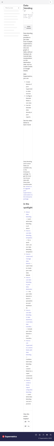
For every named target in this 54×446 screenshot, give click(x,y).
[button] (51, 2)
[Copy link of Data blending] (24, 11)
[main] (28, 218)
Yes (27, 421)
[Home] (2, 2)
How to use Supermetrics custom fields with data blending (29, 347)
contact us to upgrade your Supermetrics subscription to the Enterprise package (28, 193)
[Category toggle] (23, 9)
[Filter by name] (12, 8)
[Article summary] (28, 27)
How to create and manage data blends (29, 258)
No (27, 426)
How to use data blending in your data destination (29, 284)
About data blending (28, 214)
